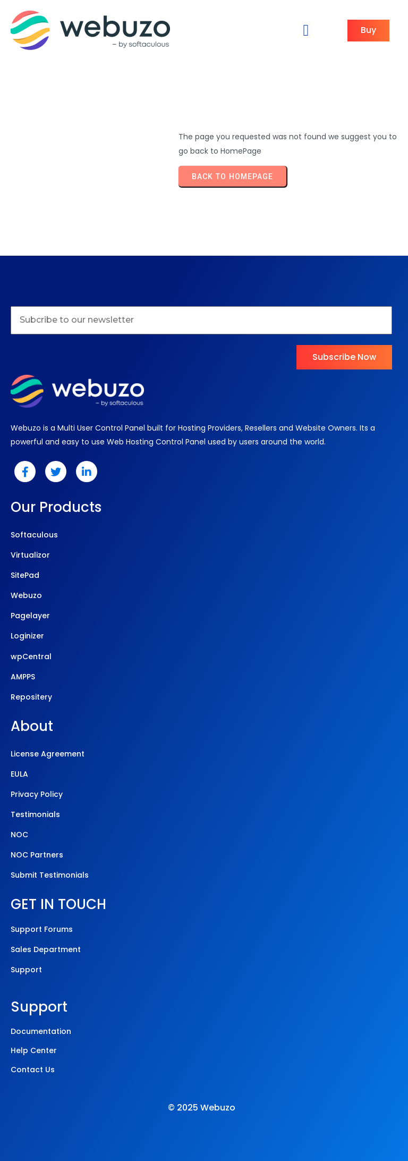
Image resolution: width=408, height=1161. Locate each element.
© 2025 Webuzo (201, 1107)
